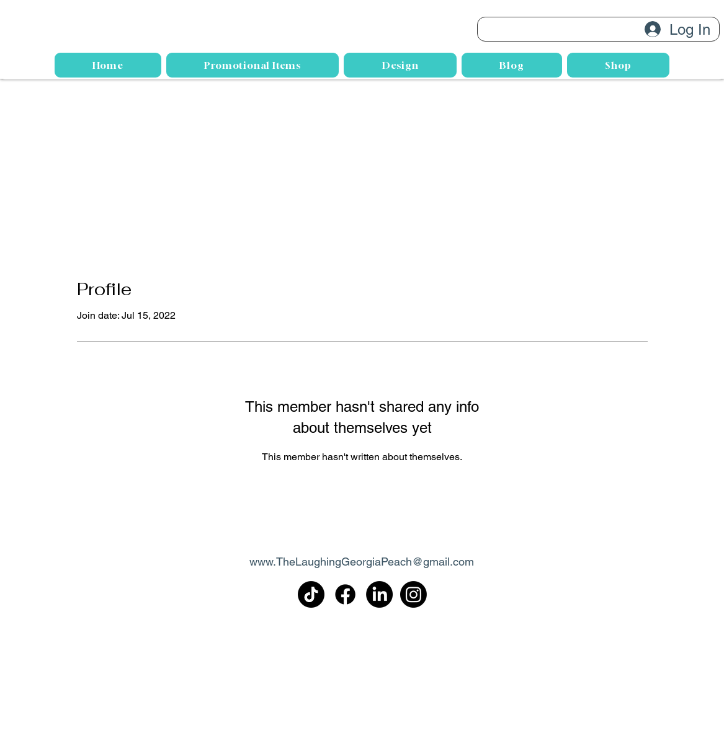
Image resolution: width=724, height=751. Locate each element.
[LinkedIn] (379, 594)
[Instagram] (413, 594)
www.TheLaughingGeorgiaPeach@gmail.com (361, 561)
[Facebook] (345, 594)
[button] (400, 65)
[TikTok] (311, 594)
